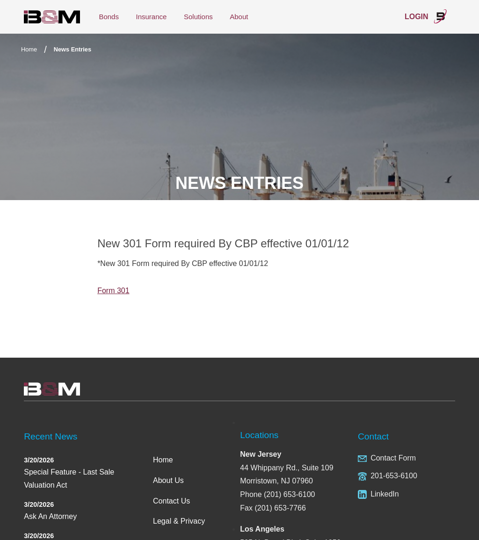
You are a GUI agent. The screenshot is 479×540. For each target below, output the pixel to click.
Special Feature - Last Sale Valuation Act (69, 479)
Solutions (198, 17)
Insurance (151, 17)
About (239, 17)
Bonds (109, 17)
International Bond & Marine (52, 17)
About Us (168, 480)
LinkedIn (384, 494)
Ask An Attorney (50, 516)
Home (29, 49)
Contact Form (393, 458)
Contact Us (171, 501)
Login (426, 16)
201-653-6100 (393, 476)
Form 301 (113, 291)
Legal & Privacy (179, 521)
